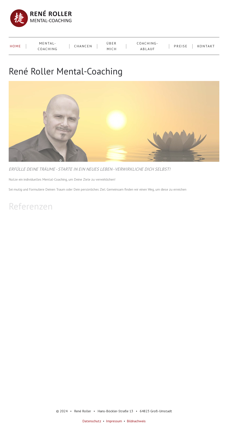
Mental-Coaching (47, 46)
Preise (180, 46)
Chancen (83, 46)
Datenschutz (91, 421)
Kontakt (206, 46)
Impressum (114, 421)
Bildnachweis (136, 421)
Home (15, 46)
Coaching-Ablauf (147, 46)
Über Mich (111, 46)
